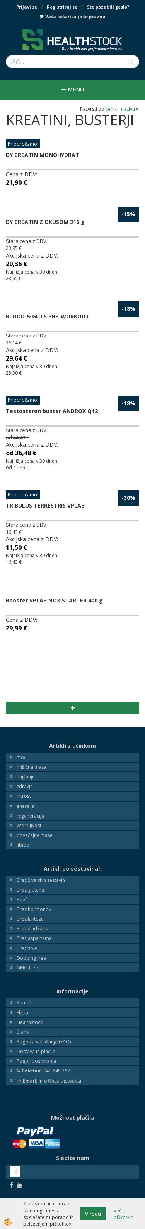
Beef (22, 899)
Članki (23, 1032)
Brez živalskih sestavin (41, 880)
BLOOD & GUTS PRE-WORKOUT (47, 316)
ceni (112, 109)
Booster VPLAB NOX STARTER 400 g (54, 600)
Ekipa (22, 1012)
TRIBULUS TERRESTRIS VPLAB (45, 505)
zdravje (25, 786)
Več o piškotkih (123, 1213)
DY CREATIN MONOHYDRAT (42, 154)
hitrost (24, 796)
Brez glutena (30, 889)
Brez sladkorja (32, 928)
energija (25, 806)
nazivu (130, 109)
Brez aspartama (34, 938)
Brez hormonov (34, 909)
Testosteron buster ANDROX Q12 (52, 411)
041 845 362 (43, 1070)
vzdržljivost (29, 825)
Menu (72, 89)
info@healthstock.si (49, 1081)
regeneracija (30, 815)
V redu (93, 1213)
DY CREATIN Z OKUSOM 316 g (45, 221)
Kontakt (25, 1002)
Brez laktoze (30, 919)
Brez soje (27, 948)
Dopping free (31, 958)
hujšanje (26, 776)
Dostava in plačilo (36, 1051)
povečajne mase (35, 835)
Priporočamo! (23, 144)
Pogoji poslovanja (36, 1061)
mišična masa (31, 767)
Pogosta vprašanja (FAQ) (44, 1041)
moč (21, 757)
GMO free (27, 967)
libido (23, 845)
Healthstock (30, 1022)
